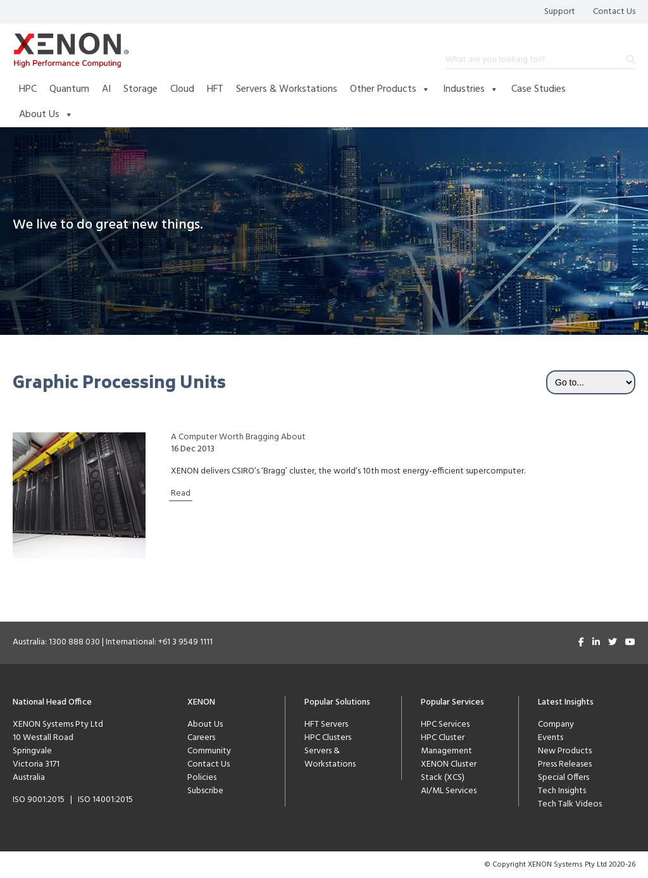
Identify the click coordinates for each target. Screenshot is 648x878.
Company (556, 724)
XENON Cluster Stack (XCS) (449, 771)
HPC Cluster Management (446, 744)
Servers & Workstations (286, 89)
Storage (140, 89)
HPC (28, 89)
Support (559, 11)
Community (209, 751)
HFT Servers (326, 724)
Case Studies (538, 89)
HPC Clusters (327, 738)
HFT (215, 89)
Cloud (182, 89)
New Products (565, 751)
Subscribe (205, 791)
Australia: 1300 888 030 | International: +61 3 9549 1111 (113, 642)
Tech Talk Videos (570, 804)
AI (106, 89)
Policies (201, 777)
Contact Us (614, 11)
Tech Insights (562, 791)
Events (550, 738)
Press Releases (565, 764)
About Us (46, 114)
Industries (471, 89)
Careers (201, 738)
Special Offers (563, 777)
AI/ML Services (449, 791)
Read (180, 493)
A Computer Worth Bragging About (238, 437)
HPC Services (445, 724)
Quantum (69, 89)
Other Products (390, 89)
